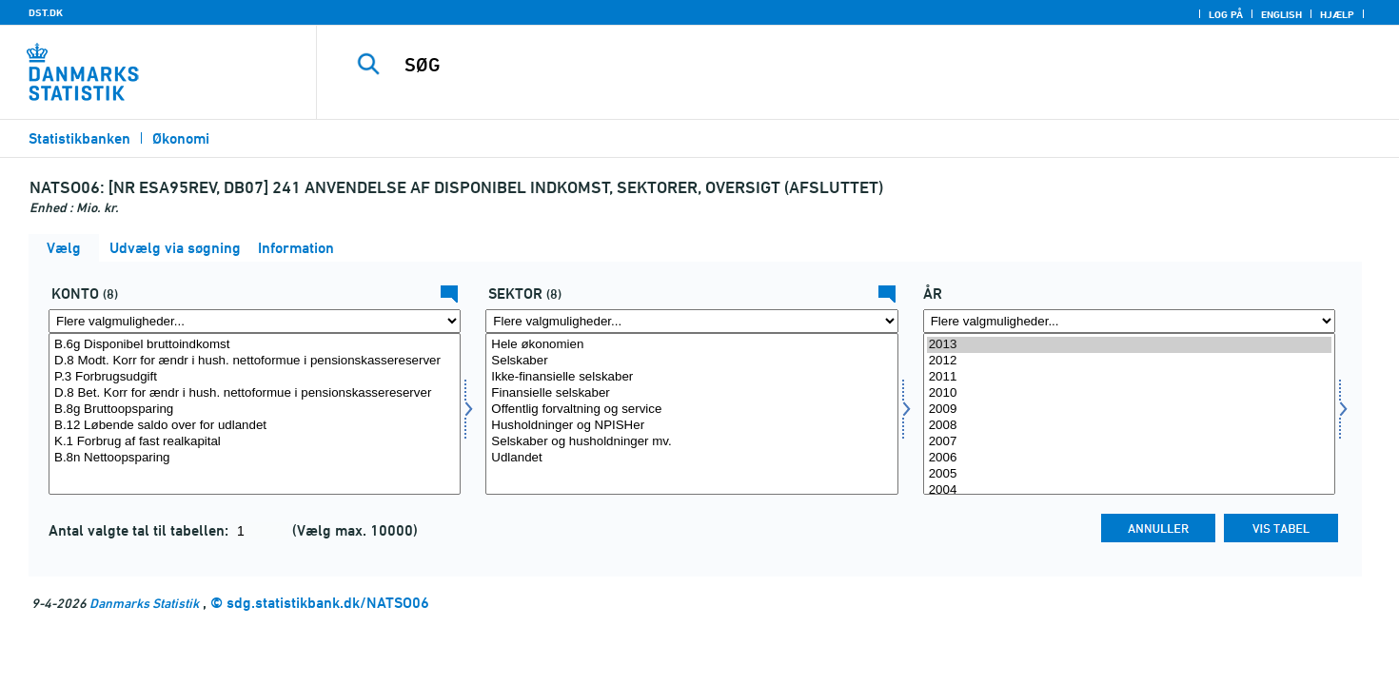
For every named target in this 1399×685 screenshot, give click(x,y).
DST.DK (46, 12)
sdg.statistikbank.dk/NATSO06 (328, 603)
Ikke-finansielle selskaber (691, 377)
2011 (1129, 377)
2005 (1129, 474)
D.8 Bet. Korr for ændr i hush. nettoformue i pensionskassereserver (254, 393)
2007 (1129, 442)
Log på (1226, 14)
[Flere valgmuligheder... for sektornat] (691, 321)
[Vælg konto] (255, 414)
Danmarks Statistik (144, 603)
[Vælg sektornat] (691, 414)
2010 (1129, 393)
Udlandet (691, 458)
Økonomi (180, 138)
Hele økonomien (691, 345)
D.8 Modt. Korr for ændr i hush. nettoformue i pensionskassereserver (254, 361)
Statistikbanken (79, 138)
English (1281, 14)
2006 (1129, 458)
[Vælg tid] (1129, 414)
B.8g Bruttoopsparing (254, 409)
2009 (1129, 409)
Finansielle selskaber (691, 393)
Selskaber (691, 361)
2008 (1129, 426)
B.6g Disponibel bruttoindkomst (254, 345)
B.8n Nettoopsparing (254, 458)
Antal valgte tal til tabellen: (140, 530)
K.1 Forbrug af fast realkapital (254, 442)
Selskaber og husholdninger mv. (691, 442)
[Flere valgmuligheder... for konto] (255, 321)
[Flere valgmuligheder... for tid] (1129, 321)
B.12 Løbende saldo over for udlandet (254, 426)
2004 (1129, 490)
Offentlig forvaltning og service (691, 409)
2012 (1129, 361)
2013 (1129, 345)
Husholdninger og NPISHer (691, 426)
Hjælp (1337, 14)
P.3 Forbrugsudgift (254, 377)
